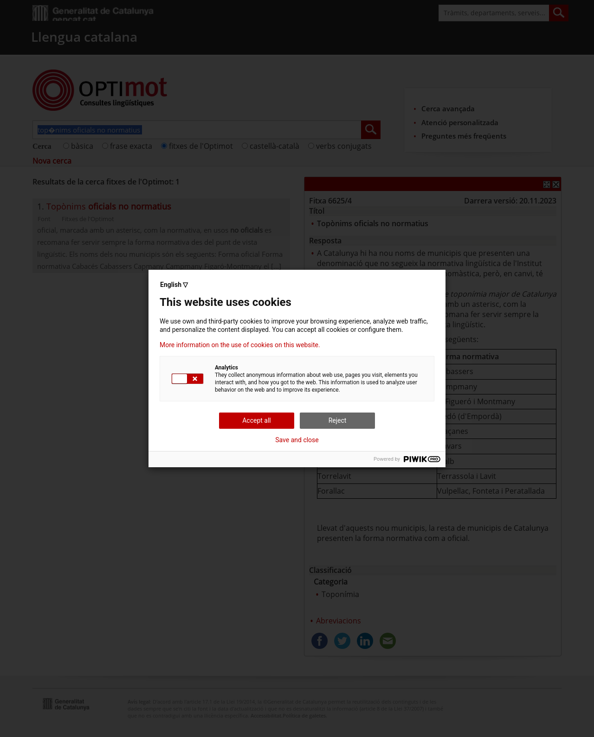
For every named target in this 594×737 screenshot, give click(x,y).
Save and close (297, 440)
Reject (338, 420)
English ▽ (174, 284)
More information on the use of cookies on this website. (240, 345)
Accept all (256, 420)
